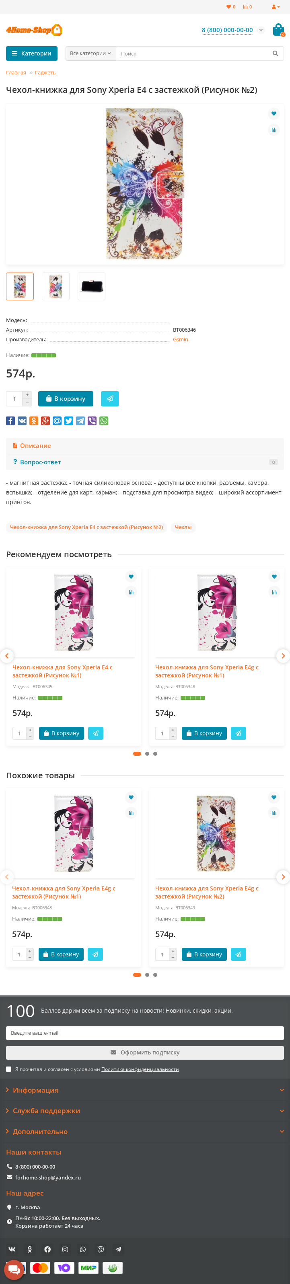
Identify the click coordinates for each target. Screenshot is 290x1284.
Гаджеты (46, 72)
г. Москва (27, 1207)
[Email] (145, 1033)
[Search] (200, 53)
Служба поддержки (145, 1110)
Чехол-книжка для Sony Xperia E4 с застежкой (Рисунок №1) (62, 671)
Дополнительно (145, 1131)
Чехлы (183, 527)
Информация (145, 1090)
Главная (16, 72)
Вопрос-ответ (145, 462)
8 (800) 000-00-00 (35, 1166)
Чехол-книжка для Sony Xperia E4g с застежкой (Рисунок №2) (207, 892)
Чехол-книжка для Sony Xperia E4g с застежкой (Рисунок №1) (207, 671)
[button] (137, 754)
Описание (31, 445)
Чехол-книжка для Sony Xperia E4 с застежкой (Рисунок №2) (86, 527)
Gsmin (180, 339)
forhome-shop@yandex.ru (48, 1177)
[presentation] (7, 656)
